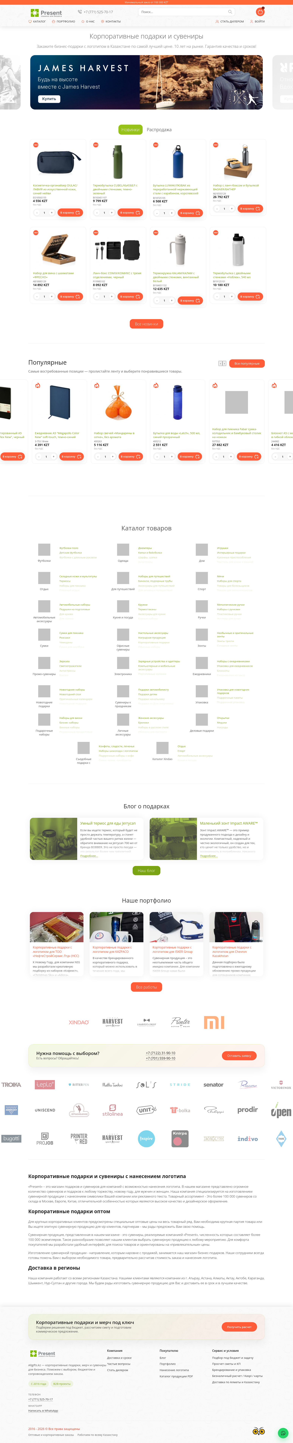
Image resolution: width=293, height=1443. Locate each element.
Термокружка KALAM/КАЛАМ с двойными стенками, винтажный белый (176, 277)
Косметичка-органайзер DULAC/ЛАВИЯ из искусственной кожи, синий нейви (55, 189)
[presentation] (220, 363)
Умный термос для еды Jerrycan (108, 823)
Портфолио (168, 1364)
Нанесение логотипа (174, 1370)
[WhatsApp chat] (283, 1433)
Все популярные (247, 363)
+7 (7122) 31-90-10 (160, 1053)
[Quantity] (44, 212)
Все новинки (146, 323)
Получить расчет (239, 1327)
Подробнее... (89, 856)
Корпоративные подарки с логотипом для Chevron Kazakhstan (231, 951)
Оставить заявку (239, 1056)
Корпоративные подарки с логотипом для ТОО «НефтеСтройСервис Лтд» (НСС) (56, 951)
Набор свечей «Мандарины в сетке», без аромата (114, 435)
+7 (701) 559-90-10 (160, 1058)
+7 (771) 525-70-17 (98, 12)
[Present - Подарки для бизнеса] (47, 12)
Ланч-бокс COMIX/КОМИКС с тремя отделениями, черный (117, 275)
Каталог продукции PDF (176, 1376)
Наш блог (146, 870)
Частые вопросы (118, 1364)
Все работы (146, 987)
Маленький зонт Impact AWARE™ (229, 823)
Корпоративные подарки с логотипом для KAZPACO (112, 949)
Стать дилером (117, 1370)
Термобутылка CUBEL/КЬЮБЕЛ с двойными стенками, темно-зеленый (115, 189)
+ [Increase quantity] (52, 213)
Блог (163, 1358)
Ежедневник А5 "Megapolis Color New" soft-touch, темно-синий (57, 435)
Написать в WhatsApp (43, 1410)
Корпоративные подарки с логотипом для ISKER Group (173, 949)
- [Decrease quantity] (96, 213)
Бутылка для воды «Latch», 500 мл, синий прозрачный (176, 435)
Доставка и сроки (119, 1358)
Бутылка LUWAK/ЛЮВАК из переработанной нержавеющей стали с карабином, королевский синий (175, 191)
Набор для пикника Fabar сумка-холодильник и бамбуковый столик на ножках (236, 433)
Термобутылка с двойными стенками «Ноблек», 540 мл (231, 275)
